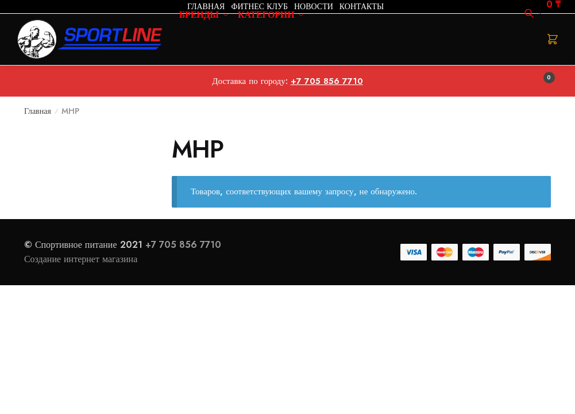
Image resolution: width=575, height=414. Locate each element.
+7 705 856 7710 (183, 244)
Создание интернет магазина (82, 259)
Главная (37, 111)
